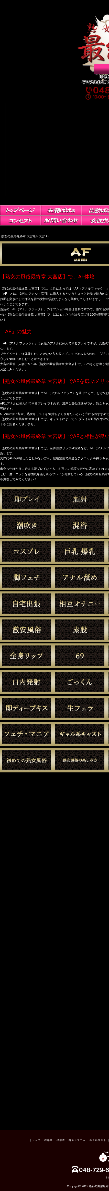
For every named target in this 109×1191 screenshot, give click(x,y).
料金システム (77, 1140)
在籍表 (48, 1140)
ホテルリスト (97, 1140)
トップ (36, 1140)
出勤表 (61, 1140)
